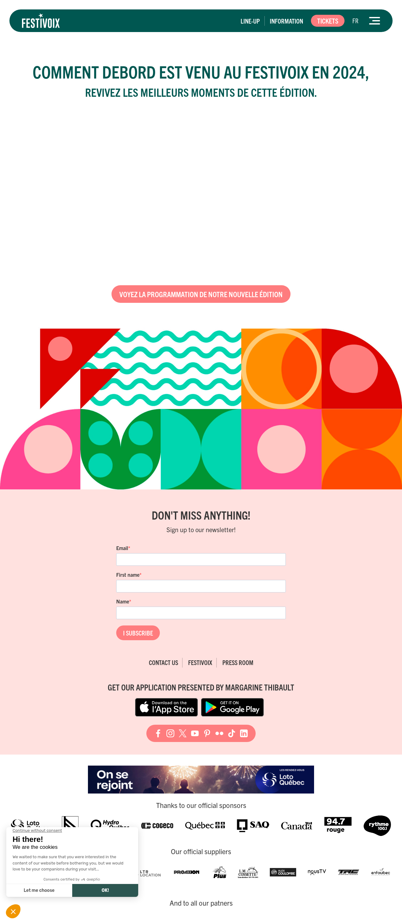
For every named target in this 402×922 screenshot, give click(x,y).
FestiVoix (200, 662)
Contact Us (163, 662)
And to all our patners (201, 902)
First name (127, 574)
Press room (237, 662)
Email (122, 547)
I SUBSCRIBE (138, 633)
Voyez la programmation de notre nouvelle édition (201, 294)
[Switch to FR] (355, 21)
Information (286, 21)
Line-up (250, 21)
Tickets (327, 20)
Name (122, 601)
